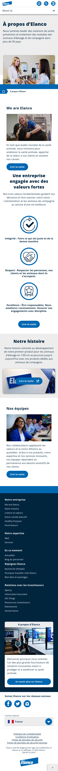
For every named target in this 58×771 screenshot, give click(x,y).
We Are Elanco (12, 504)
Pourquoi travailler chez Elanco (20, 573)
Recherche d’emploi (15, 568)
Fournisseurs (11, 525)
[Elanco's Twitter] (17, 703)
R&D (7, 538)
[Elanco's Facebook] (8, 703)
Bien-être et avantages (16, 577)
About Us (28, 10)
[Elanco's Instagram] (27, 703)
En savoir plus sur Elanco (29, 681)
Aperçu (8, 590)
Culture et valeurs (14, 512)
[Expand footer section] (52, 767)
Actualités (10, 555)
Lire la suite (17, 166)
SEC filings (10, 598)
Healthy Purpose (13, 521)
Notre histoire (12, 508)
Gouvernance (11, 610)
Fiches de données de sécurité (27, 739)
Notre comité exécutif (16, 517)
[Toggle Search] (46, 3)
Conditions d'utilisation (27, 736)
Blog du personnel (14, 559)
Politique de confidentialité (27, 734)
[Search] (53, 3)
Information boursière (16, 594)
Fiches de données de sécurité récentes (27, 742)
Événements (11, 606)
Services (9, 542)
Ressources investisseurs (17, 602)
